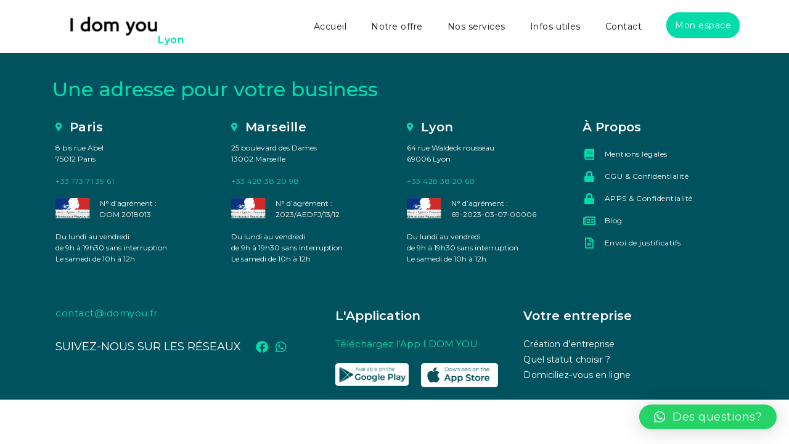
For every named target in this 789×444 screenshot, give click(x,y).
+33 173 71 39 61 (84, 181)
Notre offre (397, 26)
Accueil (330, 26)
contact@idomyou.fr (106, 313)
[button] (708, 417)
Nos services (476, 26)
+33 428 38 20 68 (441, 181)
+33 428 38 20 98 (265, 181)
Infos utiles (555, 26)
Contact (623, 26)
